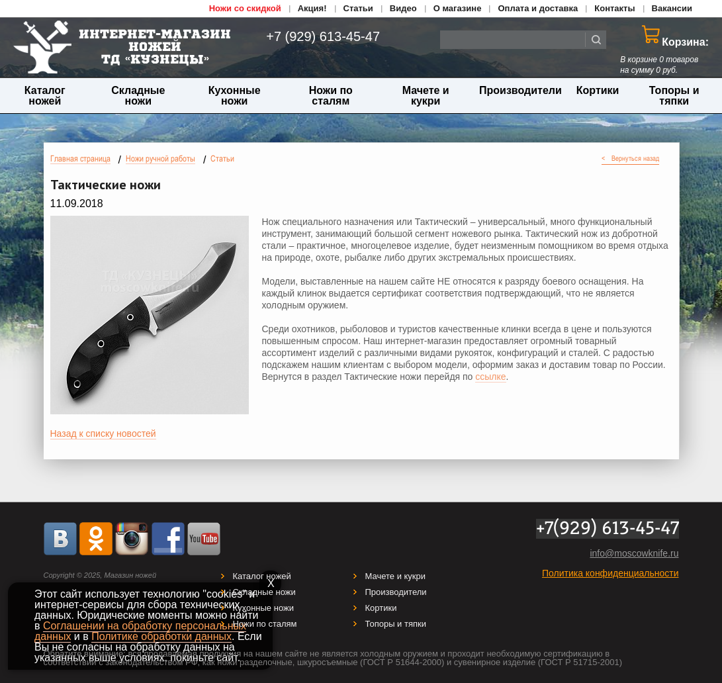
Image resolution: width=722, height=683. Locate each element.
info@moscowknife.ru (634, 553)
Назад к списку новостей (103, 433)
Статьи (358, 8)
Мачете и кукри (425, 96)
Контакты (614, 8)
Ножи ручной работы (160, 158)
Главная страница (80, 158)
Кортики (597, 90)
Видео (403, 8)
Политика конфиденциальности (610, 573)
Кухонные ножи (234, 96)
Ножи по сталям (331, 96)
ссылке (490, 376)
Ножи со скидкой (245, 8)
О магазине (457, 8)
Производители (520, 90)
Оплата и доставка (538, 8)
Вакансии (672, 8)
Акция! (312, 8)
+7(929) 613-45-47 (607, 529)
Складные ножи (138, 96)
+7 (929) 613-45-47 (315, 36)
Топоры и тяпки (674, 96)
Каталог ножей (45, 96)
